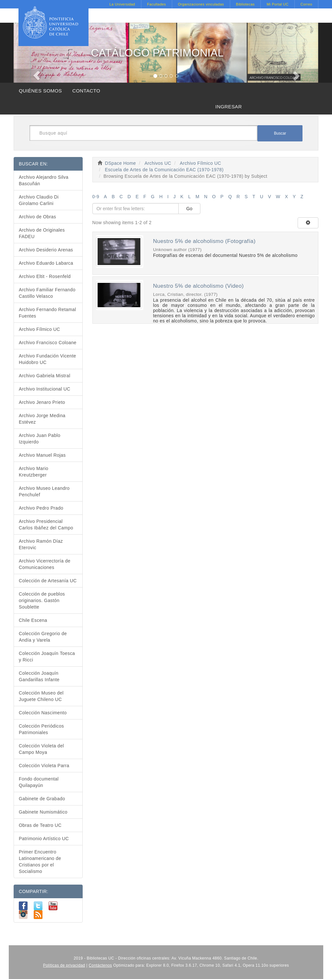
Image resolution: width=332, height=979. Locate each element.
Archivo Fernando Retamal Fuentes (47, 313)
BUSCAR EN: (33, 163)
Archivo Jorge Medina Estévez (42, 419)
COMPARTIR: (33, 891)
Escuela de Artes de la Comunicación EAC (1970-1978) (164, 169)
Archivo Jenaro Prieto (42, 402)
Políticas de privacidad (64, 965)
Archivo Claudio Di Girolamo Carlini (39, 200)
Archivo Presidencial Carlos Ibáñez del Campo (46, 524)
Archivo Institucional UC (44, 389)
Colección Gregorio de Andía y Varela (43, 637)
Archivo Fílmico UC (200, 163)
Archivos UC (158, 163)
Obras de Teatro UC (40, 825)
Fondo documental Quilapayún (39, 782)
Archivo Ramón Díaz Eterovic (41, 544)
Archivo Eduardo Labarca (46, 263)
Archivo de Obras (37, 216)
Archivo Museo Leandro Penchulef (44, 491)
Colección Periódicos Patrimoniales (41, 729)
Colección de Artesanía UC (48, 580)
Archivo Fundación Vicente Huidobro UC (47, 359)
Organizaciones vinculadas (201, 4)
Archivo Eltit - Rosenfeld (45, 276)
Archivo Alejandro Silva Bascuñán (43, 180)
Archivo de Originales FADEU (42, 233)
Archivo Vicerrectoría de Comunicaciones (44, 564)
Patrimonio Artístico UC (44, 838)
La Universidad (122, 4)
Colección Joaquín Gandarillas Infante (39, 676)
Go (189, 208)
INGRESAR (228, 106)
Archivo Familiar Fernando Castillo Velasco (47, 293)
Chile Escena (33, 620)
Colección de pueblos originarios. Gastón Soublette (42, 600)
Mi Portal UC (277, 4)
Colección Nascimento (43, 712)
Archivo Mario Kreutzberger (33, 471)
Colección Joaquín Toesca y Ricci (47, 656)
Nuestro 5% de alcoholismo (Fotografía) (204, 241)
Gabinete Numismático (43, 812)
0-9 (96, 196)
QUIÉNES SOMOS (40, 90)
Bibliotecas (245, 4)
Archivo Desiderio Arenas (46, 249)
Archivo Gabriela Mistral (44, 375)
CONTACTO (86, 90)
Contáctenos (100, 965)
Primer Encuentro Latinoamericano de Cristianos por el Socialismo (40, 861)
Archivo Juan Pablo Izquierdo (39, 438)
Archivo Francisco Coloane (48, 342)
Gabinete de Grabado (42, 798)
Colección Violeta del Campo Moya (41, 749)
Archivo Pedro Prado (41, 508)
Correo (306, 4)
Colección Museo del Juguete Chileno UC (41, 696)
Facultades (156, 4)
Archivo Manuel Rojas (42, 455)
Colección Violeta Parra (44, 765)
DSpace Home (120, 163)
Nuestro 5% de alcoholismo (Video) (198, 286)
